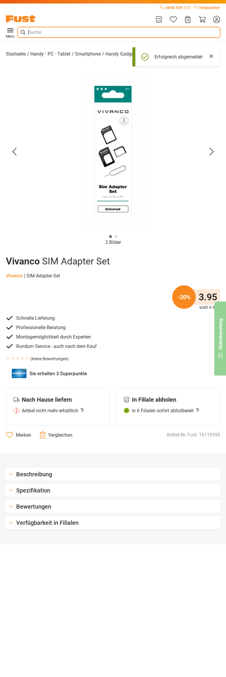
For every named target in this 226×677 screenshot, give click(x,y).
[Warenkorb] (202, 20)
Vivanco (14, 276)
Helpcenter (207, 7)
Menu (10, 32)
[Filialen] (158, 20)
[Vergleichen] (56, 434)
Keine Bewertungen (49, 358)
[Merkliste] (173, 20)
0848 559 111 (175, 7)
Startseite (16, 54)
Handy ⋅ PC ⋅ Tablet (50, 54)
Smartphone (88, 54)
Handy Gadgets (121, 54)
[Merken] (18, 434)
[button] (113, 151)
